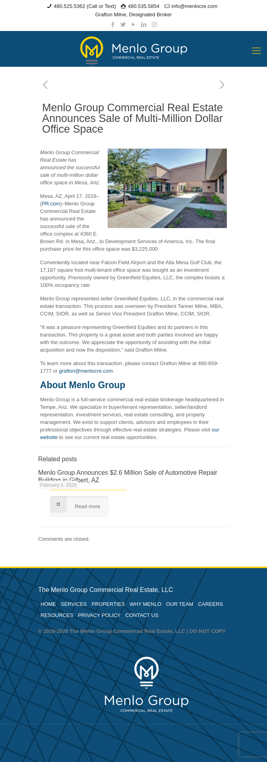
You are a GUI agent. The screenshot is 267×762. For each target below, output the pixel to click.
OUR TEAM (179, 604)
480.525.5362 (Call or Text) (85, 6)
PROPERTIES (108, 604)
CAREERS (210, 604)
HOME (48, 604)
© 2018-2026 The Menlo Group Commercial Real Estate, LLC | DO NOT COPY (132, 631)
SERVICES (74, 604)
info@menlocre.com (194, 6)
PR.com (51, 204)
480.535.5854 (144, 6)
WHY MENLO (145, 604)
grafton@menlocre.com (86, 371)
